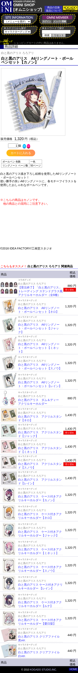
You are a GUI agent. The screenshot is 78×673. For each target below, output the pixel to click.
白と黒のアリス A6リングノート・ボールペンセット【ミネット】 (38, 347)
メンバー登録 (59, 21)
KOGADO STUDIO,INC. (43, 669)
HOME (73, 669)
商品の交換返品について (53, 9)
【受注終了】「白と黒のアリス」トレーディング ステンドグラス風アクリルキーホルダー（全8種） (40, 291)
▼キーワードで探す (53, 28)
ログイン (47, 21)
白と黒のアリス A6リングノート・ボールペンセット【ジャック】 (38, 328)
